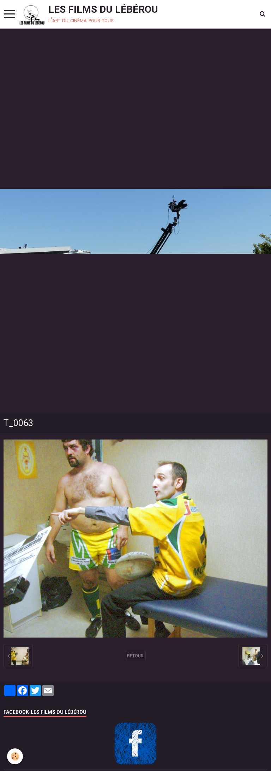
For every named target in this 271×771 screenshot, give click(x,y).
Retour (135, 655)
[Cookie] (15, 756)
